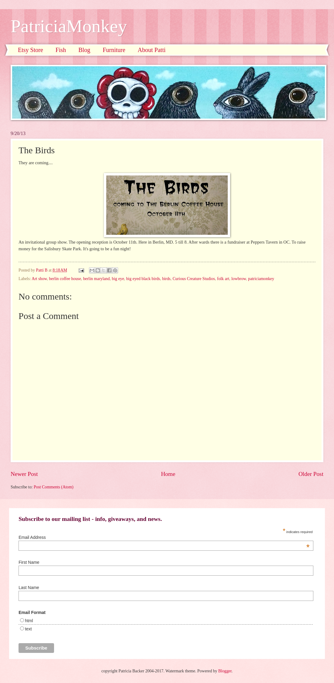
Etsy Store (30, 50)
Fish (61, 50)
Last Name (29, 587)
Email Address (164, 537)
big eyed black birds (143, 278)
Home (168, 474)
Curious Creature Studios (193, 278)
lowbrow (238, 278)
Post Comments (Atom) (53, 487)
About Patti (152, 50)
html (29, 620)
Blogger (225, 671)
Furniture (114, 50)
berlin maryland (96, 278)
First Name (29, 562)
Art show (39, 278)
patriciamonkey (261, 278)
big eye (118, 278)
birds (166, 278)
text (28, 628)
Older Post (310, 474)
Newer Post (24, 474)
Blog (84, 50)
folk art (223, 278)
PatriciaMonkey (69, 26)
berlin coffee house (65, 278)
